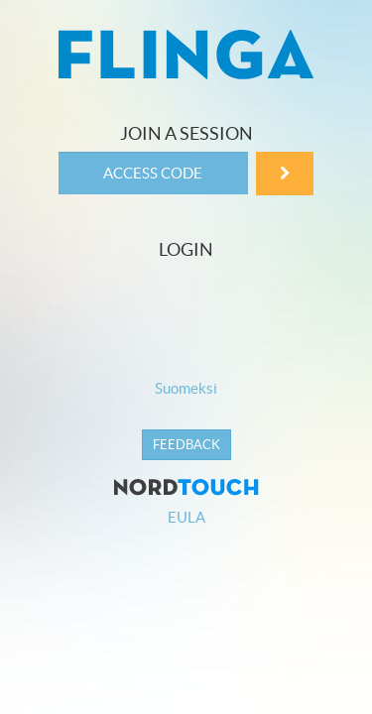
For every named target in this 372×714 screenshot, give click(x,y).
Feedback (186, 444)
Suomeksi (186, 388)
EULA (186, 517)
